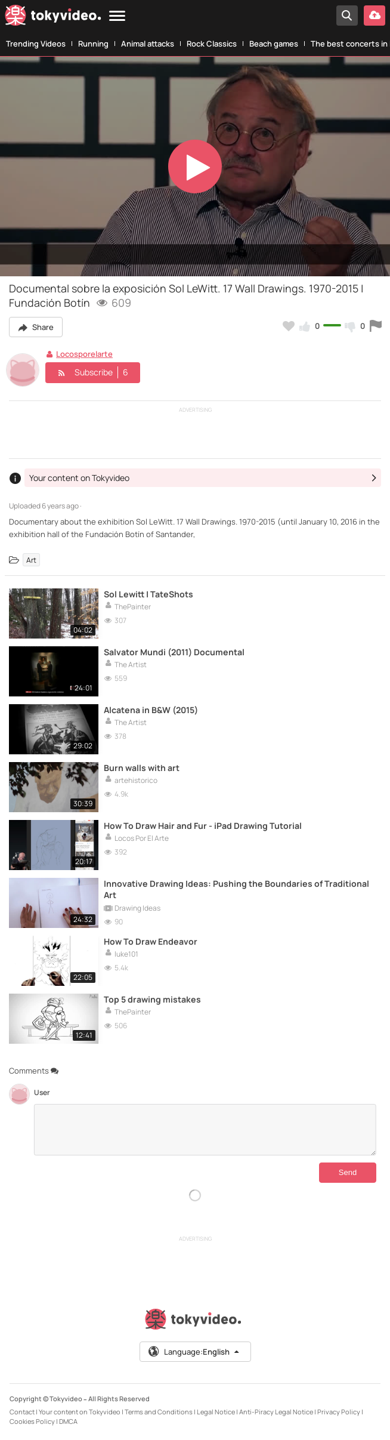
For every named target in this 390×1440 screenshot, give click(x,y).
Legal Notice (216, 1411)
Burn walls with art (141, 767)
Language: (194, 1351)
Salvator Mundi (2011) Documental (174, 652)
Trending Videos (36, 43)
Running (93, 43)
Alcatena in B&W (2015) (151, 710)
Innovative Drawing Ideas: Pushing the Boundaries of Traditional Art (236, 889)
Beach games (273, 43)
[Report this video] (376, 325)
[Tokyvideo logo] (53, 18)
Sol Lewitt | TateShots (148, 594)
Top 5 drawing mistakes (152, 999)
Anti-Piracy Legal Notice (276, 1411)
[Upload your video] (374, 15)
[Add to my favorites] (289, 325)
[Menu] (117, 16)
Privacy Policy (338, 1411)
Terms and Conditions (159, 1411)
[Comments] (205, 1129)
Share (36, 327)
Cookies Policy (32, 1421)
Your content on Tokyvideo (79, 1411)
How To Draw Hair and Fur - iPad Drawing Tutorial (203, 825)
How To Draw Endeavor (150, 941)
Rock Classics (212, 43)
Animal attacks (147, 43)
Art (31, 560)
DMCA (68, 1421)
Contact (22, 1411)
